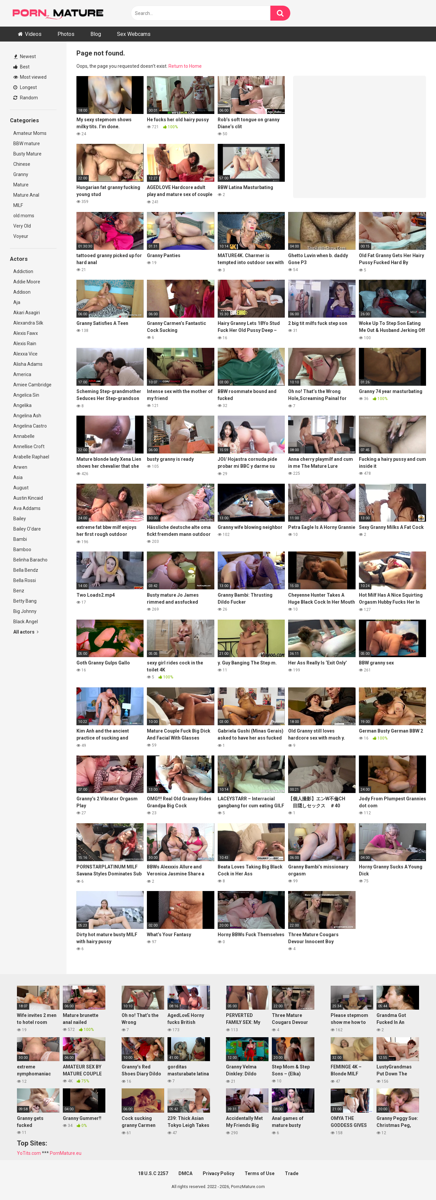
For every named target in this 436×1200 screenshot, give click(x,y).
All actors (26, 632)
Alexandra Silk (28, 323)
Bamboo (22, 549)
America (22, 374)
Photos (65, 34)
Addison (22, 292)
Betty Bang (25, 601)
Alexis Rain (24, 343)
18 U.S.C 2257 (153, 1173)
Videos (33, 34)
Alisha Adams (28, 364)
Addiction (23, 271)
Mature (21, 184)
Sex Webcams (134, 34)
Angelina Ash (27, 415)
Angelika (22, 405)
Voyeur (20, 236)
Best (21, 66)
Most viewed (30, 77)
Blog (95, 34)
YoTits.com (29, 1153)
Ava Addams (27, 508)
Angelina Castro (30, 426)
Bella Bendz (25, 570)
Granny (20, 174)
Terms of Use (259, 1173)
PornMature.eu (65, 1153)
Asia (18, 477)
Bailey (19, 518)
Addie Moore (26, 281)
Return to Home (185, 66)
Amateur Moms (30, 133)
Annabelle (24, 436)
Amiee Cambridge (32, 384)
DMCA (185, 1173)
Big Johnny (25, 611)
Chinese (21, 164)
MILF (18, 205)
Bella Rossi (24, 580)
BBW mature (26, 143)
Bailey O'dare (27, 529)
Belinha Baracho (30, 559)
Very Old (22, 226)
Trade (291, 1173)
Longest (25, 87)
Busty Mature (27, 153)
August (21, 487)
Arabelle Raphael (31, 456)
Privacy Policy (218, 1173)
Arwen (20, 467)
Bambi (20, 539)
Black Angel (25, 621)
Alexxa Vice (25, 353)
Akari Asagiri (26, 312)
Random (25, 97)
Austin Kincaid (28, 498)
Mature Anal (26, 195)
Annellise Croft (29, 446)
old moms (23, 215)
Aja (16, 302)
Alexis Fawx (25, 333)
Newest (25, 56)
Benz (18, 590)
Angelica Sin (26, 395)
